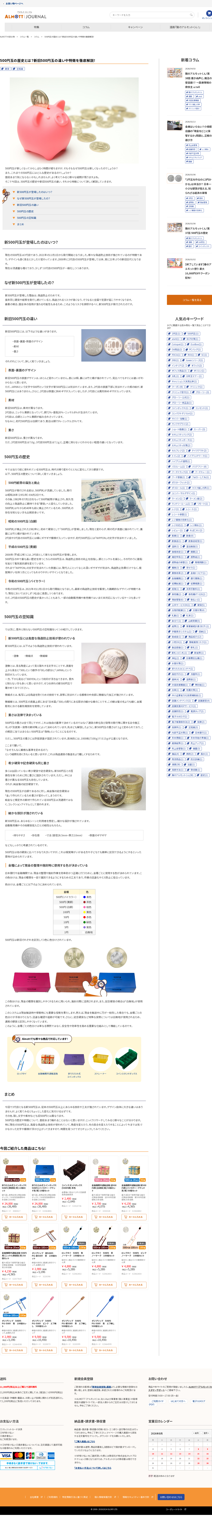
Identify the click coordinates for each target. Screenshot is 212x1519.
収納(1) (202, 631)
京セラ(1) (190, 567)
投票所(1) (176, 727)
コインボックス (203, 246)
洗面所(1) (195, 674)
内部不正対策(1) (180, 732)
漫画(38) (176, 764)
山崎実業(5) (194, 620)
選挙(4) (175, 679)
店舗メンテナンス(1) (181, 700)
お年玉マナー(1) (194, 376)
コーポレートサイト (174, 1509)
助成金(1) (176, 636)
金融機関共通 (48, 1061)
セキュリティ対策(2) (181, 445)
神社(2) (175, 658)
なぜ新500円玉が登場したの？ (33, 198)
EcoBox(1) (196, 344)
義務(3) (175, 567)
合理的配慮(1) (179, 610)
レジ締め (205, 149)
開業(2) (194, 551)
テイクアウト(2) (199, 450)
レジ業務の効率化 (195, 210)
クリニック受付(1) (180, 392)
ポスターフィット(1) (181, 482)
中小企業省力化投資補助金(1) (186, 695)
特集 (36, 27)
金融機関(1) (177, 578)
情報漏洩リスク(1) (198, 642)
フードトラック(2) (180, 471)
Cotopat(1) (177, 344)
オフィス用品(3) (179, 370)
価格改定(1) (177, 551)
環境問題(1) (201, 562)
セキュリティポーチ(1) (182, 440)
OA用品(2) (177, 349)
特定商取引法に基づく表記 (75, 1497)
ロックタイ (22, 1061)
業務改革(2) (177, 573)
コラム (86, 27)
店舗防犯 (191, 149)
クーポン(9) (177, 386)
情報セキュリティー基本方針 (136, 1497)
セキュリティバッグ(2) (182, 434)
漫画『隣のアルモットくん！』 (185, 27)
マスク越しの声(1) (200, 487)
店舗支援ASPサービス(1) (184, 706)
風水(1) (204, 753)
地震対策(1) (192, 689)
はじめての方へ (178, 1401)
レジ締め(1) (196, 525)
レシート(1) (191, 509)
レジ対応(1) (177, 525)
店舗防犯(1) (177, 711)
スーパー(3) (199, 429)
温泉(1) (175, 546)
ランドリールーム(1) (181, 503)
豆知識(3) (193, 727)
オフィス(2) (196, 365)
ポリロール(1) (178, 487)
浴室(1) (191, 764)
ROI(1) (191, 354)
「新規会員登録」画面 (101, 1386)
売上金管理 (192, 145)
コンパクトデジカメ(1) (182, 413)
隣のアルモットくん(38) (182, 775)
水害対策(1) (177, 663)
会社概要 (34, 1497)
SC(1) (204, 354)
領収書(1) (195, 769)
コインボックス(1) (180, 408)
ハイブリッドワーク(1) (197, 455)
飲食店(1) (176, 541)
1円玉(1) (176, 333)
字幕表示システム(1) (181, 631)
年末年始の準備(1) (200, 737)
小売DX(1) (177, 642)
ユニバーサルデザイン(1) (183, 493)
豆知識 (19, 68)
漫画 (190, 96)
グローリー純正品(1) (182, 402)
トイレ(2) (176, 455)
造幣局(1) (191, 679)
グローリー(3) (202, 392)
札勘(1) (175, 615)
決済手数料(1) (193, 588)
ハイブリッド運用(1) (181, 461)
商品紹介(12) (194, 636)
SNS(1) (175, 360)
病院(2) (189, 753)
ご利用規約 (52, 1497)
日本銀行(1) (201, 732)
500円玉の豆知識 (26, 218)
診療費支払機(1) (194, 658)
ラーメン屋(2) (196, 498)
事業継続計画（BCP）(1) (197, 626)
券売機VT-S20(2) (196, 594)
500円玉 (201, 242)
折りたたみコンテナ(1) (182, 668)
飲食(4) (189, 535)
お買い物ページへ (13, 3)
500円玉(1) (193, 333)
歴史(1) (204, 775)
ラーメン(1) (177, 498)
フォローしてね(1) (200, 477)
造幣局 (191, 202)
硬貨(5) (201, 604)
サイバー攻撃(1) (179, 418)
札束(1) (189, 615)
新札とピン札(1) (179, 652)
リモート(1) (202, 503)
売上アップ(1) (197, 743)
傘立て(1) (176, 620)
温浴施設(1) (192, 546)
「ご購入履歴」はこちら (84, 1441)
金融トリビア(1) (198, 573)
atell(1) (175, 338)
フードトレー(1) (202, 471)
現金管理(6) (177, 599)
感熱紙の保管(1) (180, 562)
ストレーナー (100, 1061)
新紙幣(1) (199, 652)
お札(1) (175, 376)
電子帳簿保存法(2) (181, 721)
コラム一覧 (24, 36)
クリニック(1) (196, 386)
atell (200, 96)
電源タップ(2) (197, 711)
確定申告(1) (177, 556)
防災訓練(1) (196, 759)
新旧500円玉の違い (27, 205)
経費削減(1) (177, 583)
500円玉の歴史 (25, 211)
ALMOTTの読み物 (7, 36)
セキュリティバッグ (195, 157)
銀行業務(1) (196, 578)
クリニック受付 (193, 108)
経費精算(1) (196, 583)
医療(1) (175, 535)
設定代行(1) (177, 674)
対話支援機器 (193, 100)
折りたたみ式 (74, 1062)
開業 (190, 161)
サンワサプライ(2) (180, 423)
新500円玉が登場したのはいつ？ (34, 192)
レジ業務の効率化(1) (182, 519)
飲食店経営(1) (195, 541)
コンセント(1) (202, 408)
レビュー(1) (177, 530)
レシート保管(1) (179, 514)
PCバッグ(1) (195, 349)
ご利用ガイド (158, 1401)
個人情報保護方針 (103, 1497)
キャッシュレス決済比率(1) (184, 381)
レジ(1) (175, 509)
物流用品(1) (177, 759)
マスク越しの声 (194, 104)
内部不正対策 (193, 153)
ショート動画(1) (179, 429)
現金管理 (203, 202)
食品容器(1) (177, 647)
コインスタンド (127, 1061)
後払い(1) (195, 599)
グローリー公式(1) (180, 397)
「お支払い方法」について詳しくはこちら (92, 1467)
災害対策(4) (198, 610)
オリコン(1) (199, 370)
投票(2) (200, 721)
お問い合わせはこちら (171, 1497)
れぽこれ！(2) (196, 530)
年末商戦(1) (177, 737)
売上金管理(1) (179, 748)
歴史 (190, 246)
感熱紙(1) (195, 556)
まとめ (20, 224)
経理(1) (175, 588)
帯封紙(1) (199, 684)
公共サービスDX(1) (181, 604)
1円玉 (190, 198)
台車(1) (175, 689)
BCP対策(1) (192, 338)
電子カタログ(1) (179, 716)
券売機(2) (176, 594)
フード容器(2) (178, 477)
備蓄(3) (196, 748)
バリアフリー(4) (199, 466)
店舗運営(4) (204, 700)
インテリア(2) (178, 365)
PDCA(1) (176, 354)
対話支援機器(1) (180, 684)
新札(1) (194, 647)
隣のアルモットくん (195, 92)
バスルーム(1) (178, 466)
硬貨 (7, 68)
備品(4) (175, 753)
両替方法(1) (177, 769)
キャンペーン (135, 27)
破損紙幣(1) (177, 743)
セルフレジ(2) (178, 450)
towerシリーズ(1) (194, 360)
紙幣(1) (175, 626)
